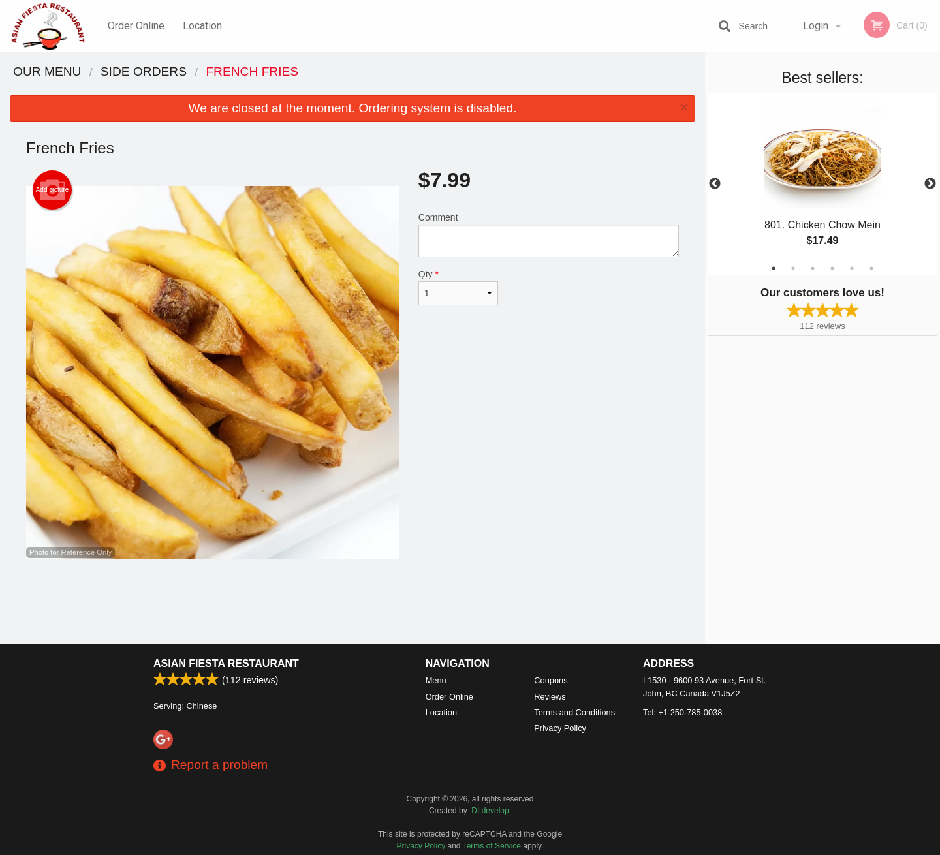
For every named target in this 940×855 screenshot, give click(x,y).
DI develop (490, 810)
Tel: (682, 712)
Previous (714, 184)
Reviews (549, 697)
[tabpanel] (822, 184)
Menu (436, 680)
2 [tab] (793, 268)
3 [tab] (812, 268)
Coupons (550, 680)
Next (930, 184)
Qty (458, 287)
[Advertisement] (352, 601)
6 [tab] (871, 268)
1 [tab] (773, 268)
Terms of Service (492, 845)
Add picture (52, 190)
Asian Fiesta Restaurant (226, 663)
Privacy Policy (560, 728)
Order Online (136, 26)
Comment (548, 234)
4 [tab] (832, 268)
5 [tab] (851, 268)
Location (202, 26)
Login (815, 26)
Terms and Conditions (574, 712)
